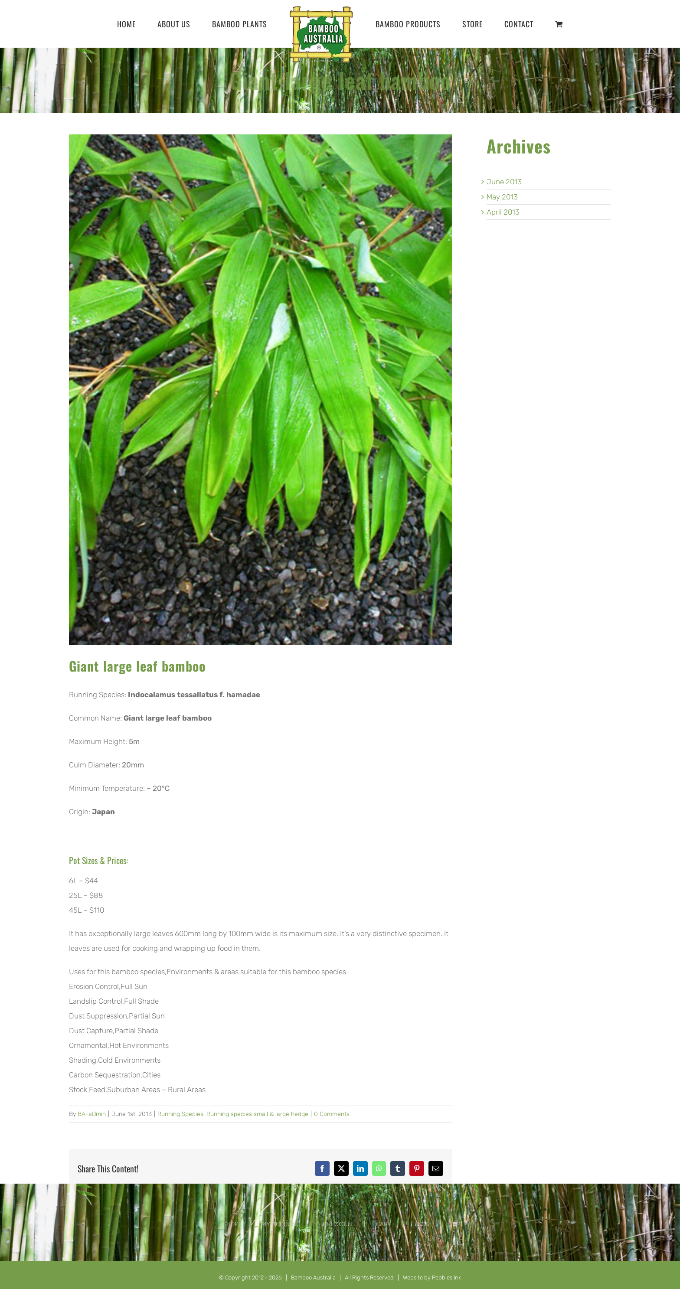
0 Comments (332, 1114)
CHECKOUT (338, 1224)
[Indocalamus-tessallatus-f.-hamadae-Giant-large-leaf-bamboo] (260, 389)
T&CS (421, 1224)
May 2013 (502, 197)
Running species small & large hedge (257, 1114)
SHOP (231, 1224)
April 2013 (503, 212)
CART (383, 1224)
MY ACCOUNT (281, 1224)
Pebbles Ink (446, 1277)
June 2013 (504, 181)
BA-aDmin (92, 1114)
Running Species (180, 1114)
